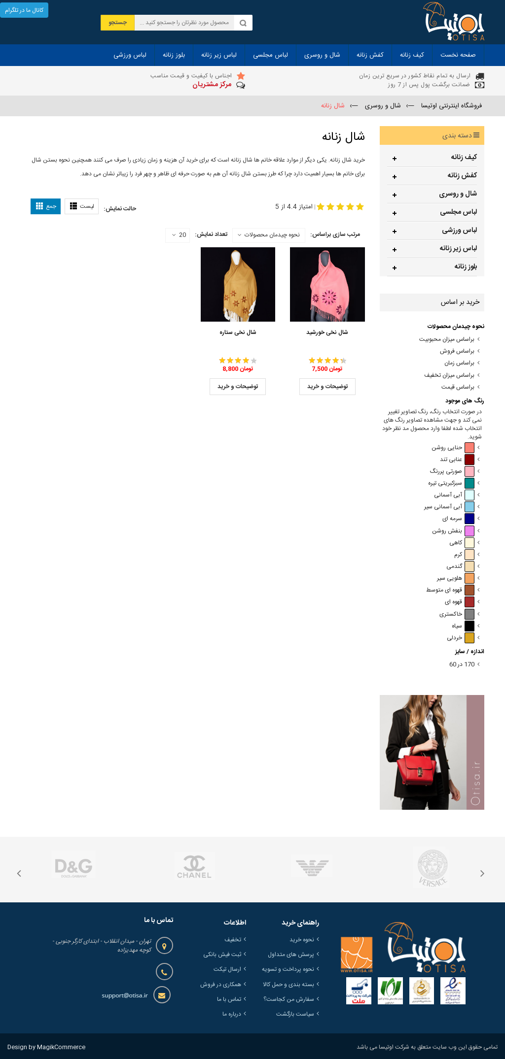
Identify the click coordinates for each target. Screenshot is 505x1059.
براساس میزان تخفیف (449, 375)
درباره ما (231, 1014)
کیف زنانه (464, 158)
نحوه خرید (301, 940)
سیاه (463, 626)
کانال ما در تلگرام (24, 10)
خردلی (460, 638)
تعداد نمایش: (211, 234)
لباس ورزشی (459, 230)
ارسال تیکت (227, 969)
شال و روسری (458, 194)
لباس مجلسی (458, 212)
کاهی (461, 543)
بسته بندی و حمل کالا (288, 985)
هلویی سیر (455, 578)
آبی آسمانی (454, 495)
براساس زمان (459, 363)
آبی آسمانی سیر (449, 507)
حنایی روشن (453, 448)
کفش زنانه (462, 176)
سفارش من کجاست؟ (288, 999)
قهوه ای (459, 602)
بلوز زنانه (466, 267)
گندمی (460, 567)
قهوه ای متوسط (450, 590)
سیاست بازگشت (295, 1014)
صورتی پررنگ (452, 471)
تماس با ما (229, 999)
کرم (464, 555)
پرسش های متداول (291, 955)
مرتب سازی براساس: (335, 234)
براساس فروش (457, 351)
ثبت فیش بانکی (222, 955)
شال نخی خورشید (327, 332)
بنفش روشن (453, 531)
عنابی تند (457, 460)
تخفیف (232, 940)
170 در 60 (461, 665)
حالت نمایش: (120, 209)
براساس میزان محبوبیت (446, 339)
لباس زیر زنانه (458, 249)
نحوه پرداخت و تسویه (288, 969)
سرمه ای (458, 519)
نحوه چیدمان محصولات (272, 235)
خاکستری (456, 614)
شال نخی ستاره (237, 332)
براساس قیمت (457, 387)
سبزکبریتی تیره (451, 483)
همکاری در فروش (220, 985)
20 (179, 235)
